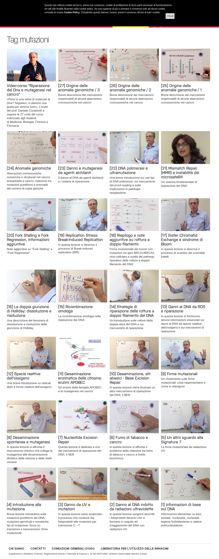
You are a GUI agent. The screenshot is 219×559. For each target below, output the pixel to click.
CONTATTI (38, 548)
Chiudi (170, 16)
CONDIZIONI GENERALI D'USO (73, 548)
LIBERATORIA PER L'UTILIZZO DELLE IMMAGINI (135, 548)
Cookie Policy (72, 12)
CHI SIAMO (16, 548)
